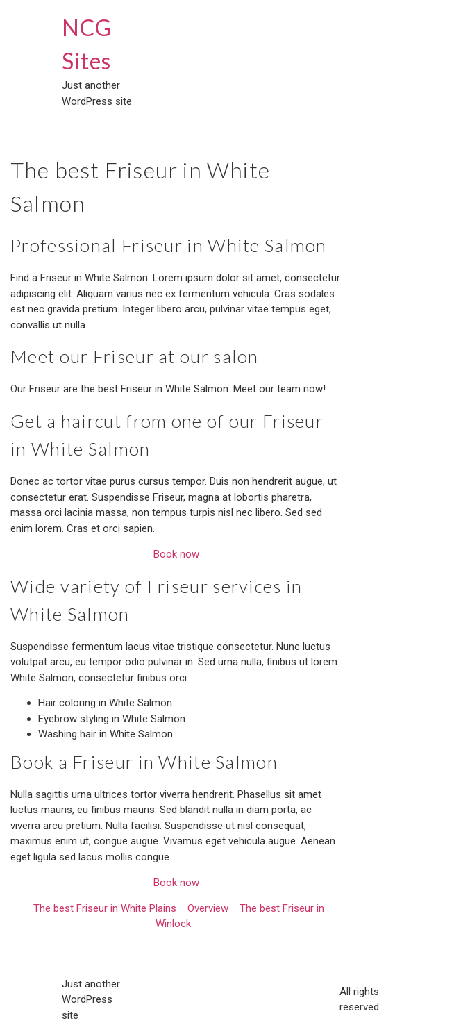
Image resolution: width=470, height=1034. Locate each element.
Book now (176, 554)
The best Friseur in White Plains (104, 908)
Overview (207, 908)
